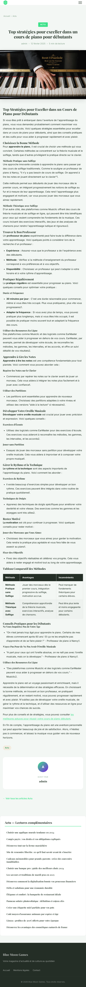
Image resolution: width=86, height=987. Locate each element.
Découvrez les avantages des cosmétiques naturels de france (37, 927)
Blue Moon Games (15, 954)
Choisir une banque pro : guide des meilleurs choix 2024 (35, 868)
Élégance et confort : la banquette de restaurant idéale (34, 894)
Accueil (6, 16)
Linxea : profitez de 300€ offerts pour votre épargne (33, 920)
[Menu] (80, 2)
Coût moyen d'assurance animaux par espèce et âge (32, 914)
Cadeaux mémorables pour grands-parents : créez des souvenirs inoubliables (39, 860)
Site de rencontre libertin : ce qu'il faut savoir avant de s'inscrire (39, 852)
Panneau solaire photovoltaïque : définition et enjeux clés (35, 901)
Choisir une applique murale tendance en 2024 (30, 832)
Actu (15, 16)
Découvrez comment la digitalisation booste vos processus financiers (41, 881)
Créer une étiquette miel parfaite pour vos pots (30, 907)
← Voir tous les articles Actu (17, 798)
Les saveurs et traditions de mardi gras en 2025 (30, 874)
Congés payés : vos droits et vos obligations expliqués (33, 839)
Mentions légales (21, 970)
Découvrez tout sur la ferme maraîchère (27, 845)
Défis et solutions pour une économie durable (30, 887)
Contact (36, 970)
